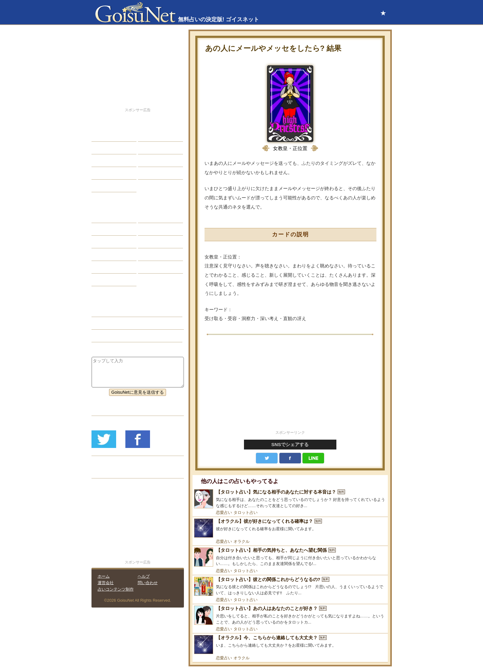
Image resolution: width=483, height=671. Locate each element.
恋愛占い (224, 512)
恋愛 (100, 135)
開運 (100, 173)
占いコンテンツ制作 (116, 589)
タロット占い (245, 512)
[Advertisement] (290, 386)
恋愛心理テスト (111, 267)
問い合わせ (148, 582)
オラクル (241, 541)
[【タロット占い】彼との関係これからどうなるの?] (290, 586)
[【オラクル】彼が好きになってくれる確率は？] (290, 528)
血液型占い (153, 241)
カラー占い (107, 241)
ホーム (104, 576)
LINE (313, 458)
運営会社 (106, 582)
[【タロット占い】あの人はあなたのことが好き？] (290, 615)
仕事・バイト (155, 160)
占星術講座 (107, 185)
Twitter (267, 458)
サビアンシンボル (113, 229)
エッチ (102, 160)
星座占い (104, 216)
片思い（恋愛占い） (115, 323)
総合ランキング (158, 173)
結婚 (147, 135)
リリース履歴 (109, 472)
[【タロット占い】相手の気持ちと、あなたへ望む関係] (290, 557)
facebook (290, 458)
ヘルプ (144, 576)
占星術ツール (155, 216)
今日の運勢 (153, 147)
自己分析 (104, 147)
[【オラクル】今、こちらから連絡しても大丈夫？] (290, 644)
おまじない (107, 279)
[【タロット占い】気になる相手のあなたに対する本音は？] (290, 499)
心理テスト (153, 267)
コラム (149, 254)
